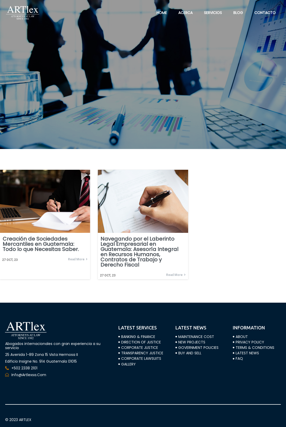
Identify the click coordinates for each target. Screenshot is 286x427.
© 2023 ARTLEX (18, 419)
